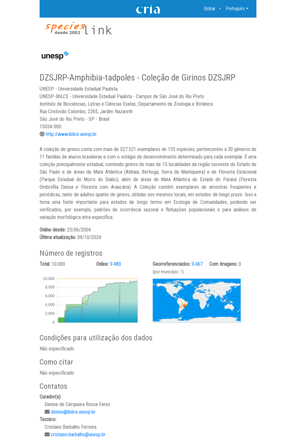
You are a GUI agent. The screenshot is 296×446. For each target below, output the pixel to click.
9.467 (197, 264)
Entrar (210, 9)
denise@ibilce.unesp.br (73, 412)
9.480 (115, 264)
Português (235, 8)
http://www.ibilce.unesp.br (71, 134)
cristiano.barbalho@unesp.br (78, 435)
